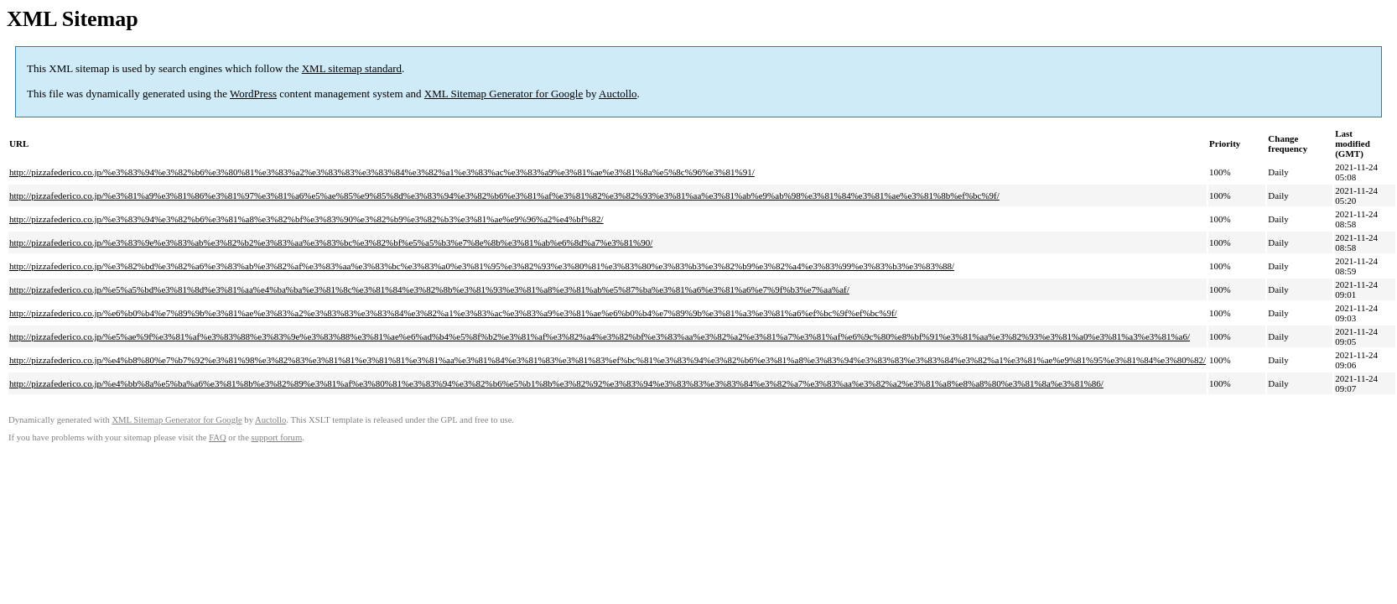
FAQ (217, 437)
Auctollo (618, 93)
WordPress (253, 93)
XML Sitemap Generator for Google (503, 93)
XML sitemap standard (352, 68)
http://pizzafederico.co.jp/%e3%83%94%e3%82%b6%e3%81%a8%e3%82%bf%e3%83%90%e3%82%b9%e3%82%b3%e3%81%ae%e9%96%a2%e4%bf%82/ (306, 219)
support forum (277, 437)
